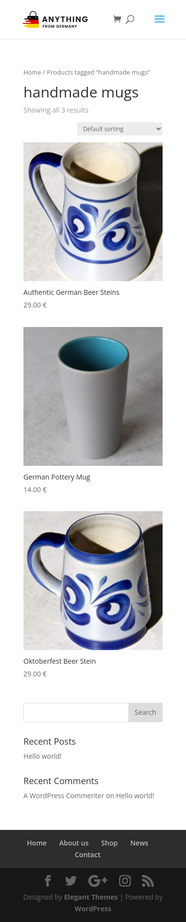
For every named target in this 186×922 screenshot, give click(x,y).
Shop (109, 842)
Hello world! (42, 756)
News (139, 842)
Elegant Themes (91, 897)
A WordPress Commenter (63, 795)
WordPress (93, 908)
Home (32, 72)
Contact (87, 854)
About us (73, 842)
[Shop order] (120, 128)
